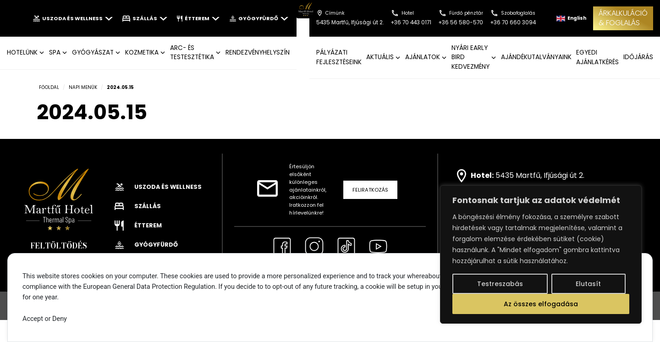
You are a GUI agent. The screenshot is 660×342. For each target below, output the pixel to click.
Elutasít (588, 283)
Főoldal (49, 87)
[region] (541, 254)
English (571, 18)
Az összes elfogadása (541, 304)
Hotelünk (22, 52)
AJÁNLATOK (422, 57)
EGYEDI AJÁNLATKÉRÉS (597, 57)
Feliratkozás (370, 189)
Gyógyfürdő (258, 18)
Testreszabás (500, 283)
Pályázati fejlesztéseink (339, 57)
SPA (54, 52)
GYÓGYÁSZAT (93, 52)
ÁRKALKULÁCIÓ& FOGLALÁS (623, 18)
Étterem (198, 18)
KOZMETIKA (142, 52)
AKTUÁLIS (380, 57)
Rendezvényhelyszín (258, 52)
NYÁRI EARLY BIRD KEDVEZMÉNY (470, 57)
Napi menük (83, 87)
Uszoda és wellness (73, 18)
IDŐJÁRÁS (638, 57)
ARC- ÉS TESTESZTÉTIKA (192, 52)
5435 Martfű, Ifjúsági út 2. (539, 175)
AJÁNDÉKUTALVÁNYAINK (536, 57)
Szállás (144, 18)
